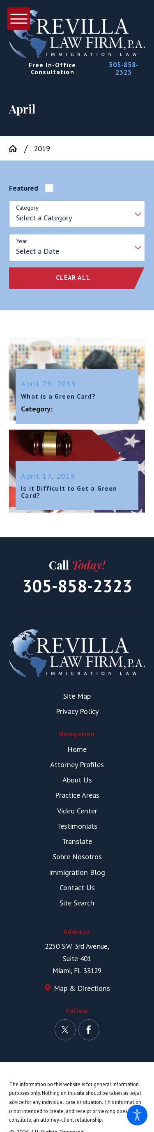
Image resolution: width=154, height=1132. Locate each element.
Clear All (73, 277)
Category (27, 207)
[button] (137, 1115)
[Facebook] (88, 1029)
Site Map (77, 696)
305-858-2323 (123, 68)
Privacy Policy (77, 711)
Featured (23, 188)
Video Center (77, 810)
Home (77, 749)
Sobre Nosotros (77, 856)
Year (21, 241)
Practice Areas (77, 795)
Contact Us (77, 887)
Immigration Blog (77, 872)
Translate (77, 841)
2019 (42, 148)
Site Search (77, 902)
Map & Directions (82, 988)
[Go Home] (16, 148)
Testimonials (77, 826)
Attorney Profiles (77, 764)
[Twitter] (65, 1029)
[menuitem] (77, 749)
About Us (77, 780)
